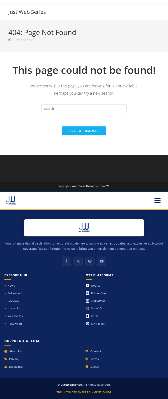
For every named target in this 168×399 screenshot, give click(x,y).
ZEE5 (92, 316)
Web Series (13, 316)
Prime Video (96, 293)
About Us (13, 351)
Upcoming (12, 308)
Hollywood (13, 323)
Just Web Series (27, 11)
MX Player (95, 323)
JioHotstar (95, 301)
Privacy (11, 359)
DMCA (92, 366)
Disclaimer (13, 366)
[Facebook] (66, 261)
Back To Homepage (83, 131)
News (9, 285)
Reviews (11, 301)
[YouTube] (101, 261)
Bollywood (13, 293)
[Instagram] (89, 261)
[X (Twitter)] (78, 261)
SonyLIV (94, 308)
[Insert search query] (84, 108)
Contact (93, 351)
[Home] (9, 39)
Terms (92, 359)
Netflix (93, 285)
